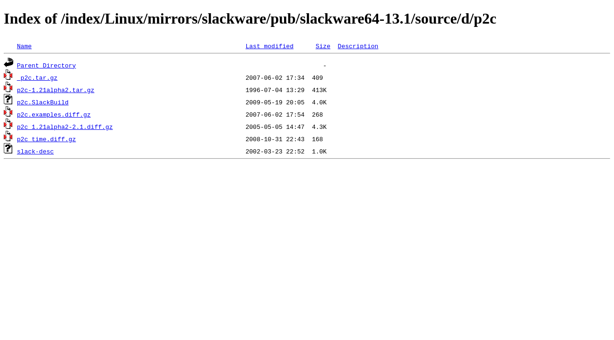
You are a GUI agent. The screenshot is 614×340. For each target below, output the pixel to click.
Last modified (269, 46)
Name (24, 46)
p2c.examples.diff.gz (54, 114)
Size (323, 46)
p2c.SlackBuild (43, 102)
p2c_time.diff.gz (46, 139)
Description (357, 46)
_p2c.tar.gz (37, 77)
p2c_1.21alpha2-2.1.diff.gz (65, 126)
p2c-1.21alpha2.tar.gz (56, 89)
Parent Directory (46, 65)
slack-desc (35, 151)
